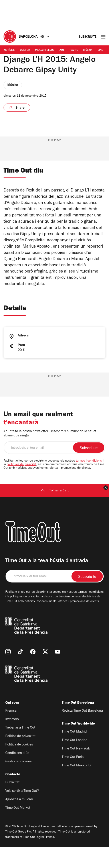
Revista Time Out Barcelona (82, 711)
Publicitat (12, 782)
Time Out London (74, 740)
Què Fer (25, 50)
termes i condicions (89, 461)
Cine (100, 50)
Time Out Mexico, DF (77, 766)
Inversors (12, 719)
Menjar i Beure (44, 50)
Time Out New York (76, 749)
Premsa (10, 711)
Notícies (9, 50)
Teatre (73, 50)
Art (61, 50)
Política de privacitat (20, 736)
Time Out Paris (72, 757)
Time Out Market (17, 808)
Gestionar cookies (18, 762)
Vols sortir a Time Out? (22, 791)
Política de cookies (19, 745)
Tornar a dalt (54, 491)
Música (87, 50)
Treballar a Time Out (20, 728)
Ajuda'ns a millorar (19, 799)
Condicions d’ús (17, 753)
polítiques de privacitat (21, 464)
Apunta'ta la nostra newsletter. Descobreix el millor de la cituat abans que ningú (50, 434)
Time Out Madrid (74, 732)
